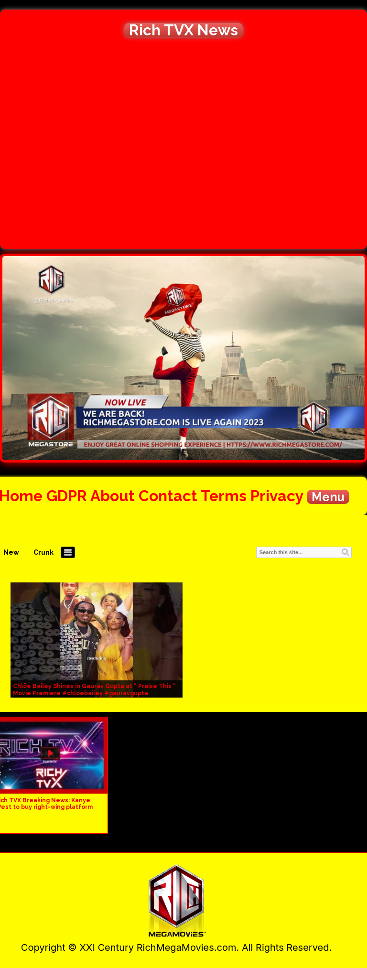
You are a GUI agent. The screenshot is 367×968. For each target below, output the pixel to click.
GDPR (66, 496)
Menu (328, 497)
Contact (168, 496)
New (11, 552)
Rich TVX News (183, 30)
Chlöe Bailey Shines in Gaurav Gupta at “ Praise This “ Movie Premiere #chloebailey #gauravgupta (94, 690)
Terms (224, 496)
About (112, 496)
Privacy (276, 496)
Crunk (43, 552)
